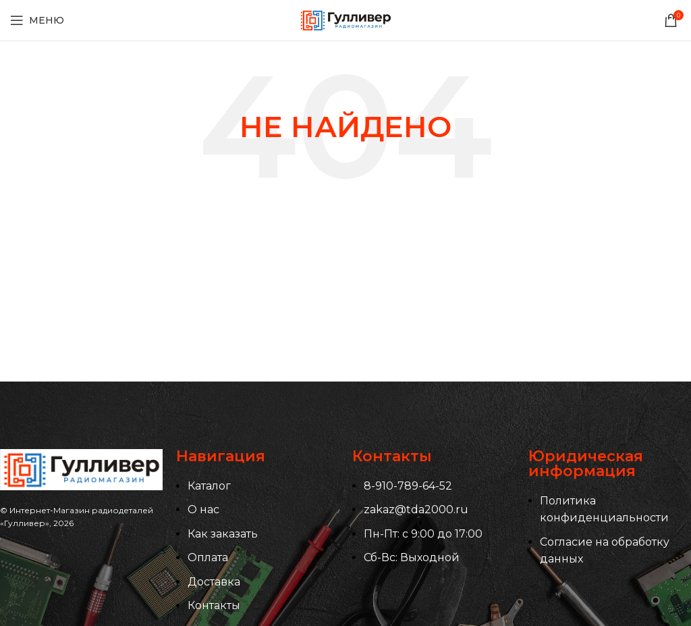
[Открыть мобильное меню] (37, 20)
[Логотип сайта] (345, 19)
